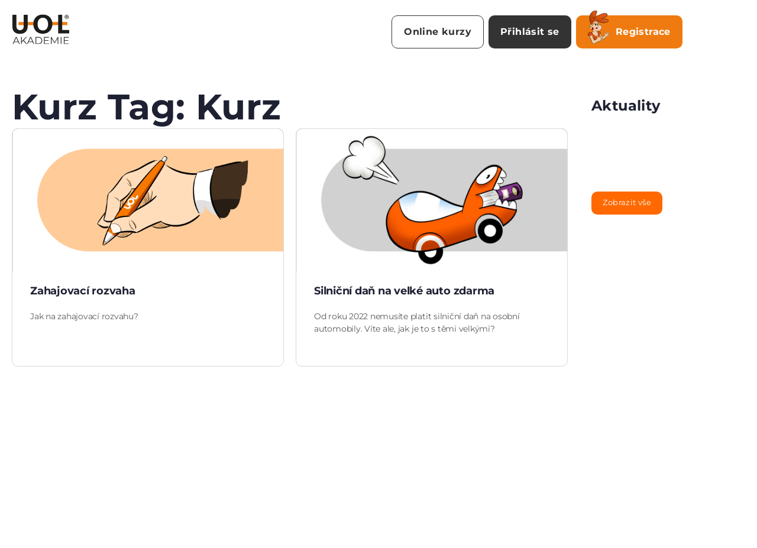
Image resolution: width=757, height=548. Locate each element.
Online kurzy (437, 31)
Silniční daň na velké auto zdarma (404, 290)
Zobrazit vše (627, 202)
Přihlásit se (529, 31)
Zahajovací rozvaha (82, 290)
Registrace (629, 29)
